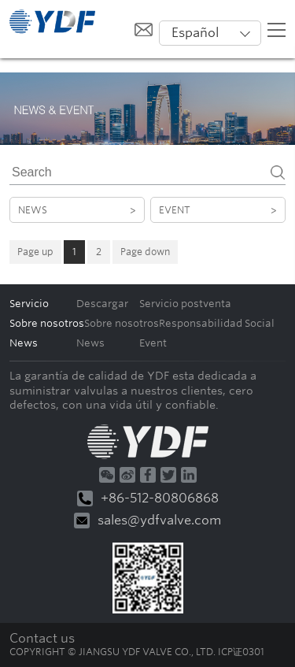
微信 (107, 475)
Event (218, 210)
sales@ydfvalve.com (147, 520)
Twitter (168, 475)
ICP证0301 (241, 652)
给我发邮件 (144, 29)
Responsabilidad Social (217, 323)
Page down (145, 252)
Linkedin (189, 475)
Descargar (102, 303)
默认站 (52, 21)
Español (195, 32)
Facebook (148, 475)
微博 (127, 475)
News (77, 210)
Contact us (42, 638)
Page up (35, 252)
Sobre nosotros (121, 323)
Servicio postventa (185, 303)
